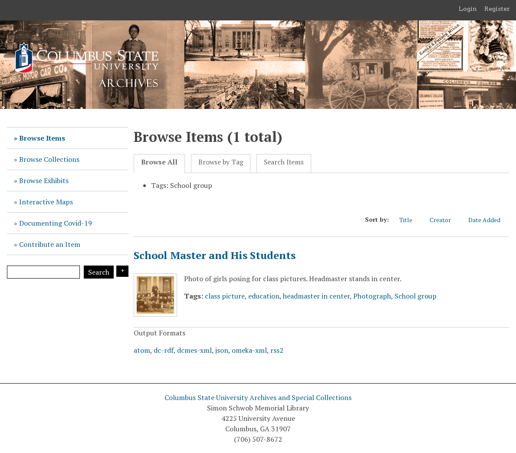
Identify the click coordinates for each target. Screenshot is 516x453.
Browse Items (42, 138)
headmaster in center (316, 296)
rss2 (276, 350)
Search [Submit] (98, 272)
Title (410, 220)
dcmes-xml (194, 350)
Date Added (488, 220)
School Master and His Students (215, 255)
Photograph (372, 296)
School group (415, 296)
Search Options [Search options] (122, 271)
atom (142, 350)
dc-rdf (164, 350)
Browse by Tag (220, 162)
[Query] (43, 272)
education (263, 296)
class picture (225, 296)
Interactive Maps (46, 202)
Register (497, 8)
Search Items (284, 162)
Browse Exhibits (44, 180)
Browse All (159, 162)
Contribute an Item (49, 244)
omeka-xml (249, 350)
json (221, 350)
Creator (445, 220)
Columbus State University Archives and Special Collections (258, 397)
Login (468, 8)
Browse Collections (49, 159)
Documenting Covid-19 (55, 223)
